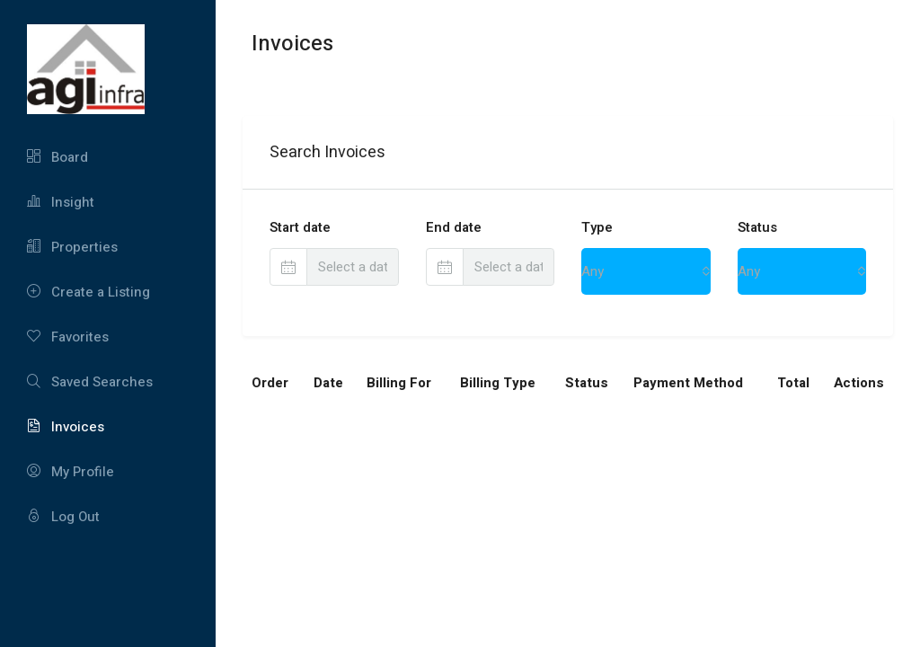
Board (57, 157)
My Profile (70, 472)
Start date (300, 227)
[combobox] (646, 271)
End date (454, 227)
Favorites (68, 337)
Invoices (65, 427)
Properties (72, 247)
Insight (60, 202)
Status (757, 227)
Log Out (63, 517)
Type (597, 227)
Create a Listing (88, 292)
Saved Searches (90, 382)
